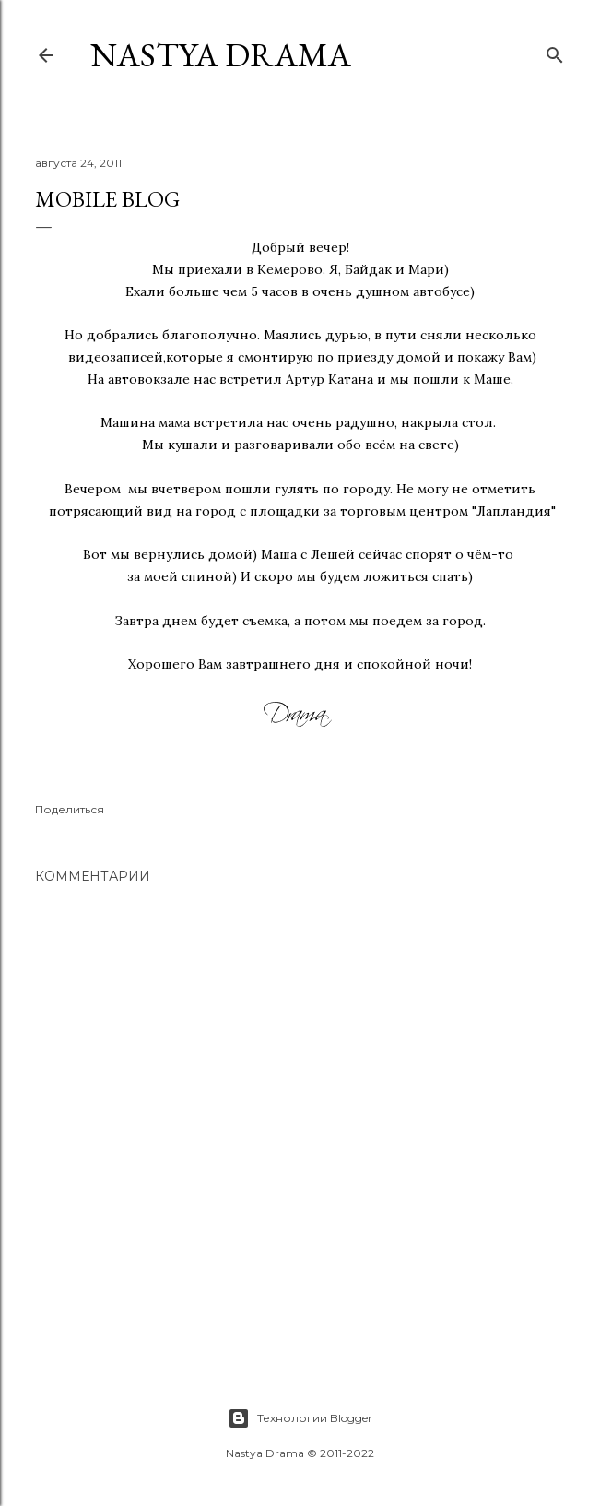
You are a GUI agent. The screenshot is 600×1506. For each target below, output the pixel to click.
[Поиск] (555, 51)
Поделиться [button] (69, 809)
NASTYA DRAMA (220, 55)
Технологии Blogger (300, 1418)
